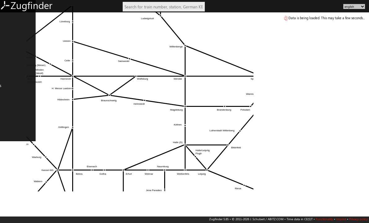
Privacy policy (358, 219)
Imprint (341, 219)
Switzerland (12, 81)
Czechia (9, 172)
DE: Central (12, 44)
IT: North (10, 135)
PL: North (10, 154)
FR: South (10, 126)
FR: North (10, 117)
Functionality (324, 219)
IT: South (9, 145)
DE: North (11, 17)
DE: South (10, 53)
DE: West (10, 26)
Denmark (10, 108)
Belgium (9, 99)
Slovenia (9, 181)
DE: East (9, 35)
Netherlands (13, 90)
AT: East (9, 62)
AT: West (9, 71)
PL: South (10, 163)
